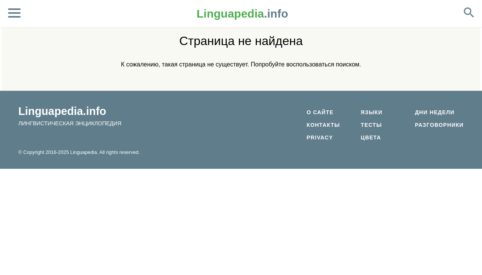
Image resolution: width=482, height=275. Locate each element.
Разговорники (439, 125)
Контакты (323, 125)
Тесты (371, 125)
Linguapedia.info (62, 111)
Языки (371, 112)
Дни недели (435, 112)
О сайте (319, 112)
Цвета (371, 137)
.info (242, 13)
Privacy (319, 137)
